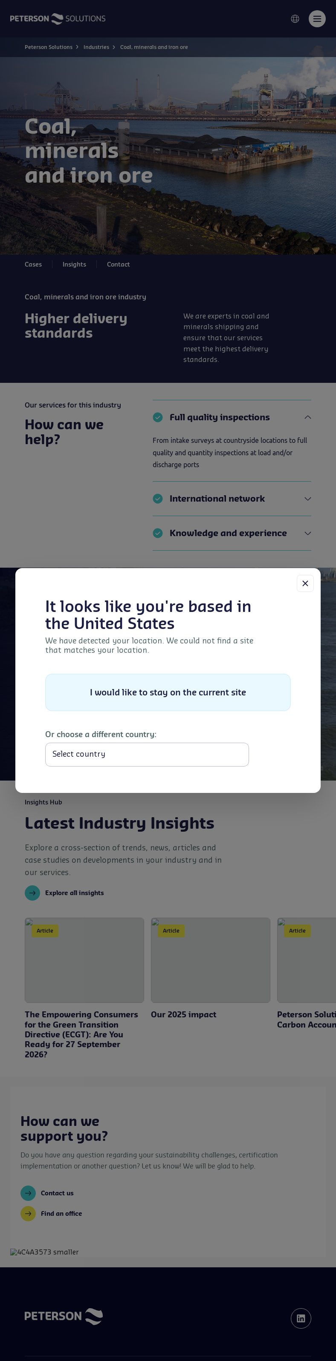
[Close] (305, 583)
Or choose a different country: (100, 734)
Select (272, 754)
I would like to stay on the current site (168, 692)
